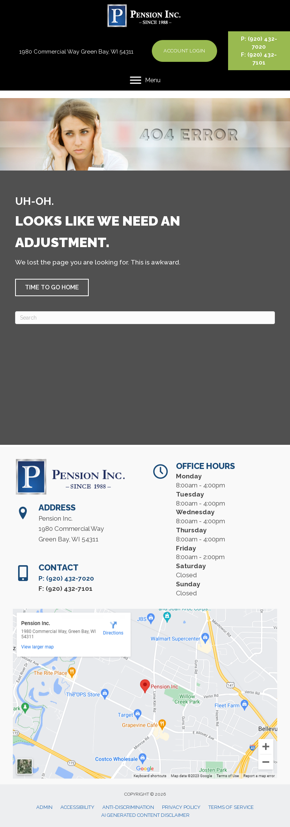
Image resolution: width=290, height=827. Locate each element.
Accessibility (77, 807)
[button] (52, 287)
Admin (44, 807)
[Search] (145, 317)
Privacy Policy (181, 807)
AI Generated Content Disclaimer (145, 815)
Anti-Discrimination (128, 807)
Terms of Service (231, 807)
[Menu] (145, 80)
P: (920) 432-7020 (66, 595)
